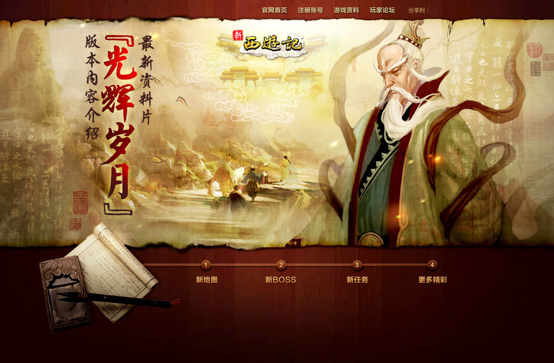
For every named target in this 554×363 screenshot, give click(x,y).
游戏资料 (344, 9)
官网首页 (274, 9)
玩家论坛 (379, 9)
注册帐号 (309, 9)
